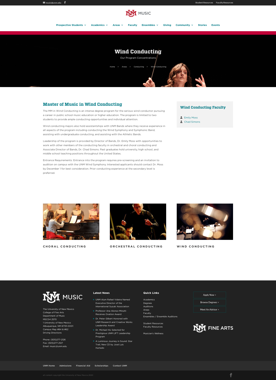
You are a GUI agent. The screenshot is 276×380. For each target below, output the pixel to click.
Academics (98, 25)
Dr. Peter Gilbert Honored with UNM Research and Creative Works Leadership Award (114, 322)
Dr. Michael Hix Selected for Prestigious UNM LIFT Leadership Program (113, 333)
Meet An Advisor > (209, 309)
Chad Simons (192, 121)
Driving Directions (52, 332)
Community (183, 25)
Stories (202, 25)
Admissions (65, 365)
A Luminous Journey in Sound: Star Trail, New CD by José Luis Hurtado (114, 344)
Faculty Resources (224, 3)
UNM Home (49, 365)
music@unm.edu (58, 346)
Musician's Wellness (153, 333)
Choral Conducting (64, 246)
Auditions (148, 306)
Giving (167, 25)
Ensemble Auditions (167, 316)
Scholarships (101, 365)
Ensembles (148, 25)
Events (215, 25)
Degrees (147, 303)
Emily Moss (191, 117)
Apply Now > (209, 294)
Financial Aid (83, 365)
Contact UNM (120, 365)
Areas (116, 25)
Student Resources (204, 3)
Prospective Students (69, 25)
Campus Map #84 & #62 (55, 329)
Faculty (132, 25)
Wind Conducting (196, 246)
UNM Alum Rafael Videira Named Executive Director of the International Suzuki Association (113, 303)
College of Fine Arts (53, 312)
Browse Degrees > (209, 302)
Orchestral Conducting (136, 246)
